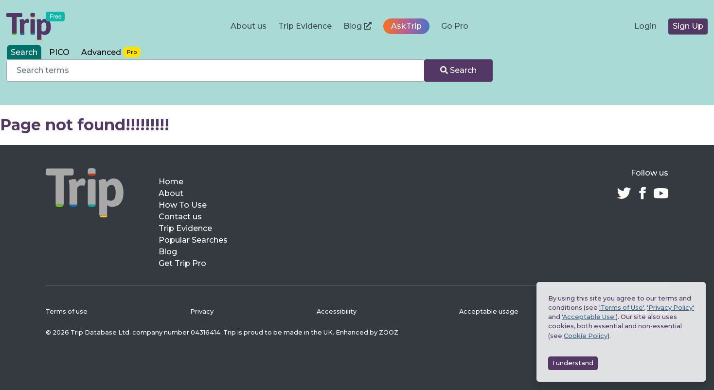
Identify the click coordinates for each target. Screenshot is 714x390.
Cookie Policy (585, 335)
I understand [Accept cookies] (573, 363)
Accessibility (337, 311)
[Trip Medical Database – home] (35, 26)
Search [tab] (24, 52)
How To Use (183, 205)
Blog (357, 26)
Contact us (180, 216)
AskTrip (406, 26)
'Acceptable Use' (589, 316)
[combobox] (215, 70)
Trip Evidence (305, 26)
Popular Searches (193, 240)
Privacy (202, 311)
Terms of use (67, 311)
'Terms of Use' (621, 307)
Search (458, 70)
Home (171, 181)
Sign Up (688, 26)
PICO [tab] (59, 52)
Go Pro (454, 26)
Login (645, 26)
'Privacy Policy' (670, 307)
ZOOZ (388, 332)
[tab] (110, 52)
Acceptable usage (488, 311)
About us (249, 26)
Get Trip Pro (182, 263)
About (171, 193)
